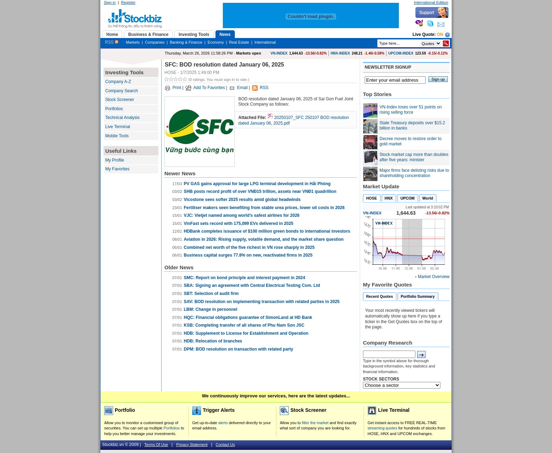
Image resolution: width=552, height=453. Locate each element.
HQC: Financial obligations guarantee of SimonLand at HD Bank (248, 317)
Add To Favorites (209, 87)
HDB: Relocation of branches (213, 341)
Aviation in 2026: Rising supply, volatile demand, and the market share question (264, 239)
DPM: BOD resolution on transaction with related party (238, 349)
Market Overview (434, 276)
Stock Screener (119, 99)
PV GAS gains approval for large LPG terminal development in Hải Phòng (257, 183)
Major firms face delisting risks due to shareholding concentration (414, 173)
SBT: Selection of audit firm (211, 293)
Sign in (110, 2)
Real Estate (239, 42)
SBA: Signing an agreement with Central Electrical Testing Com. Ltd (252, 285)
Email (242, 87)
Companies (155, 42)
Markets (132, 42)
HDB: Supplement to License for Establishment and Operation (246, 333)
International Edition (431, 2)
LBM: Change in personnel (210, 309)
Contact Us (225, 444)
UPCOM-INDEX (400, 53)
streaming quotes (382, 428)
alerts (223, 423)
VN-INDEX (279, 53)
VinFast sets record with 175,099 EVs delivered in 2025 (238, 223)
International (265, 42)
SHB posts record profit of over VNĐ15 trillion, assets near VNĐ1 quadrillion (260, 191)
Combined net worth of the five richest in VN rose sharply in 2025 (249, 247)
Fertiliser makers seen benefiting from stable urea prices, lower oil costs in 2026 (264, 207)
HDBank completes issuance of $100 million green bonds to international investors (267, 231)
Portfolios (114, 108)
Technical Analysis (122, 117)
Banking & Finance (186, 42)
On (440, 34)
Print (176, 87)
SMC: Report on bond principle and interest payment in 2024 (244, 277)
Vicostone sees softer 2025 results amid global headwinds (242, 199)
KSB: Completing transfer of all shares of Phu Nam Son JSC (244, 325)
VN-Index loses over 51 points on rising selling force (411, 110)
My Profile (114, 160)
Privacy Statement (191, 444)
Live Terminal (117, 126)
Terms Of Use (156, 444)
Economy (216, 42)
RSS (111, 42)
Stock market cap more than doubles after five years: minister (414, 157)
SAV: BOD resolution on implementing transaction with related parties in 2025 (262, 301)
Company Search (121, 90)
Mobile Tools (116, 135)
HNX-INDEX (340, 53)
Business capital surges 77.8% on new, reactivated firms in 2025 (248, 255)
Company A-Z (118, 81)
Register (128, 2)
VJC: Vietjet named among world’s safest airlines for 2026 (242, 215)
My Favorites (117, 168)
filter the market (315, 423)
